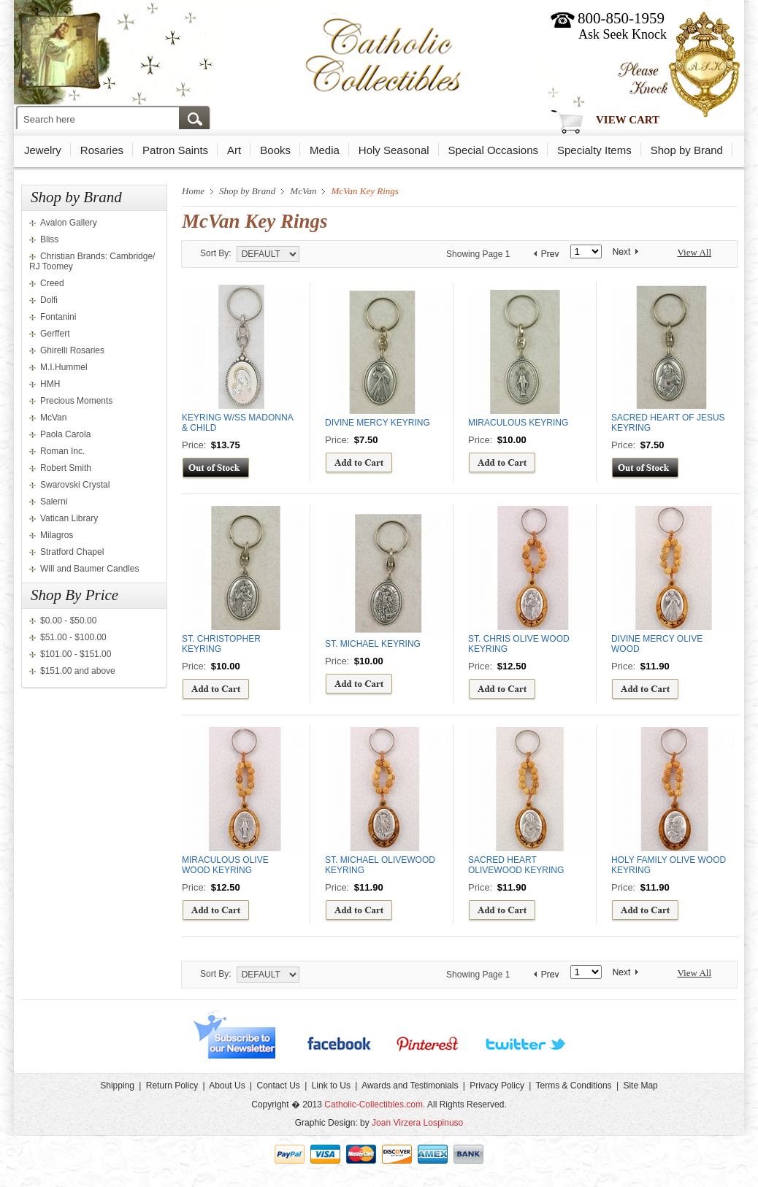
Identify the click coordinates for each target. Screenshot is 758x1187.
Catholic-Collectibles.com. (374, 1104)
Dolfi (49, 300)
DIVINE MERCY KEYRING (377, 423)
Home (193, 190)
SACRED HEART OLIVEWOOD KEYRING (516, 865)
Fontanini (58, 317)
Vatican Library (69, 518)
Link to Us (331, 1085)
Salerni (53, 501)
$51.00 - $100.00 (73, 637)
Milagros (56, 535)
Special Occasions (493, 150)
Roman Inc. (62, 451)
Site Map (640, 1085)
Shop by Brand (687, 150)
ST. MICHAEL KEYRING (373, 644)
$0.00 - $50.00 (68, 620)
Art (234, 150)
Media (325, 150)
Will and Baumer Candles (89, 569)
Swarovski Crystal (75, 485)
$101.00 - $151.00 (75, 654)
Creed (52, 283)
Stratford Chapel (72, 552)
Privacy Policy (497, 1085)
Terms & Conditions (574, 1085)
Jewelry (42, 150)
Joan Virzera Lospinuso (417, 1123)
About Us (227, 1085)
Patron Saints (175, 150)
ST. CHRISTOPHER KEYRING (221, 644)
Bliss (49, 239)
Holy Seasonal (394, 150)
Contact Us (277, 1085)
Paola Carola (65, 434)
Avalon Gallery (68, 223)
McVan (53, 417)
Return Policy (172, 1085)
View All (694, 252)
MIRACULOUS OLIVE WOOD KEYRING (225, 865)
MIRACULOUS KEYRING (518, 423)
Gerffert (54, 334)
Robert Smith (65, 468)
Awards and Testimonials (409, 1085)
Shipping (117, 1085)
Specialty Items (594, 150)
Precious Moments (76, 401)
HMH (50, 384)
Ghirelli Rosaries (72, 350)
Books (275, 150)
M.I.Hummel (64, 367)
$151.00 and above (77, 671)
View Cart (627, 120)
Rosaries (101, 150)
